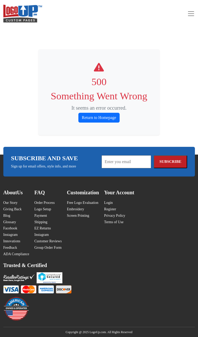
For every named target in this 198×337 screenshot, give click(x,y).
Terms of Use (113, 222)
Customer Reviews (48, 241)
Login (108, 203)
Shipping (40, 222)
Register (110, 209)
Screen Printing (78, 216)
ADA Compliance (16, 254)
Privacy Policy (114, 216)
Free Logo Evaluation (82, 203)
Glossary (9, 222)
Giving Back (12, 209)
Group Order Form (48, 248)
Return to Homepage (99, 117)
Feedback (10, 248)
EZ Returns (42, 228)
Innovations (11, 241)
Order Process (44, 203)
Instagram (10, 235)
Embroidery (75, 209)
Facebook (10, 228)
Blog (6, 216)
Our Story (10, 203)
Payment (40, 216)
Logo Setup (42, 209)
